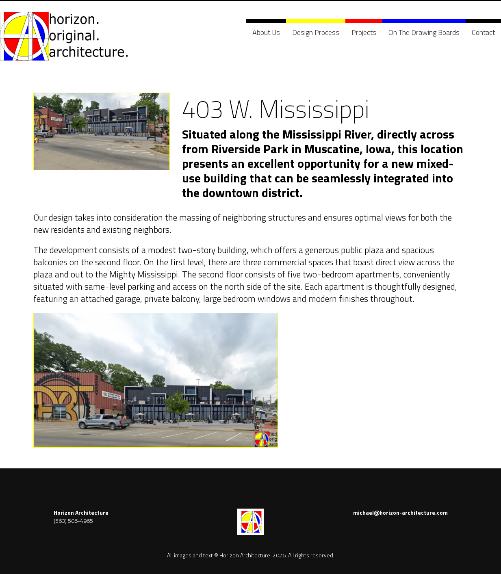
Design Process (315, 32)
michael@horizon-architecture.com (400, 512)
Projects (363, 32)
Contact (483, 32)
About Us (266, 32)
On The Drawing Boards (424, 32)
